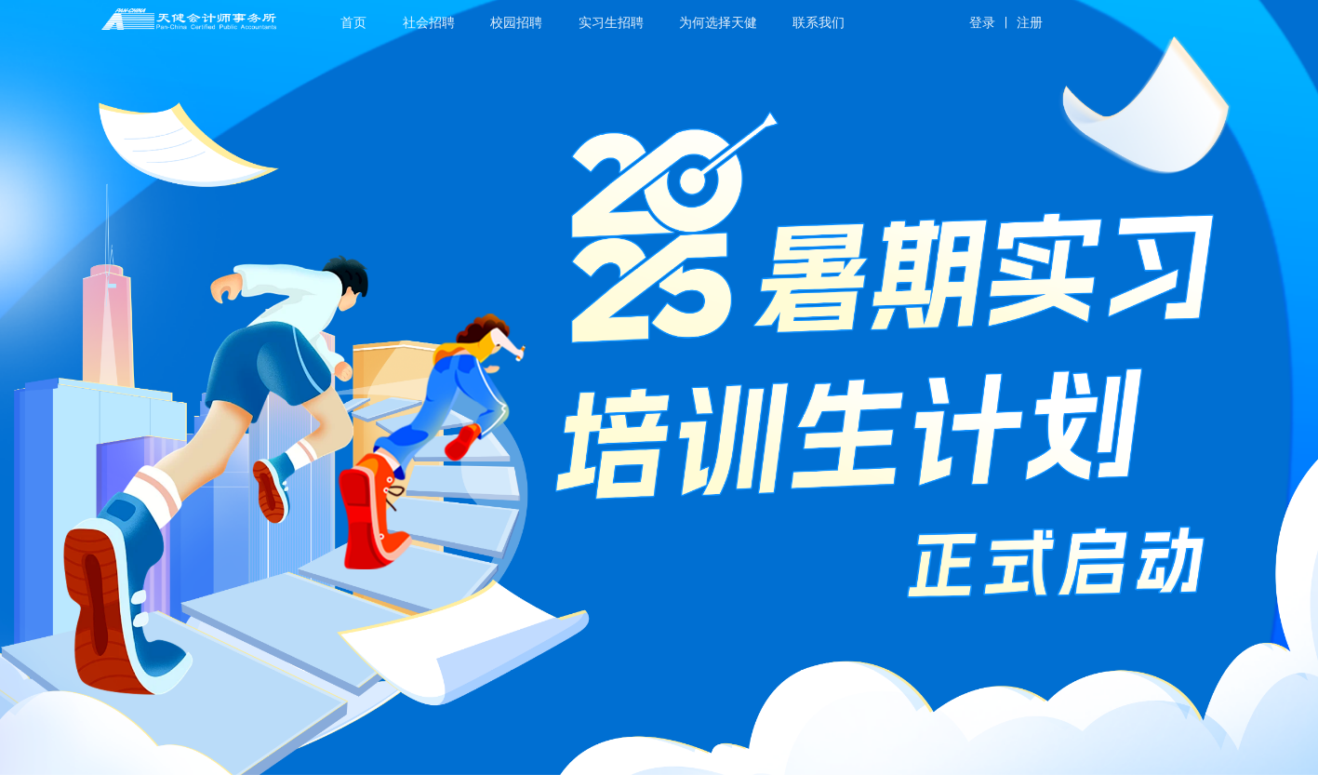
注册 (1030, 23)
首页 (353, 23)
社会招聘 (429, 23)
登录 (982, 23)
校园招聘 (516, 23)
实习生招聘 (611, 23)
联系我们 (818, 23)
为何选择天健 (718, 23)
